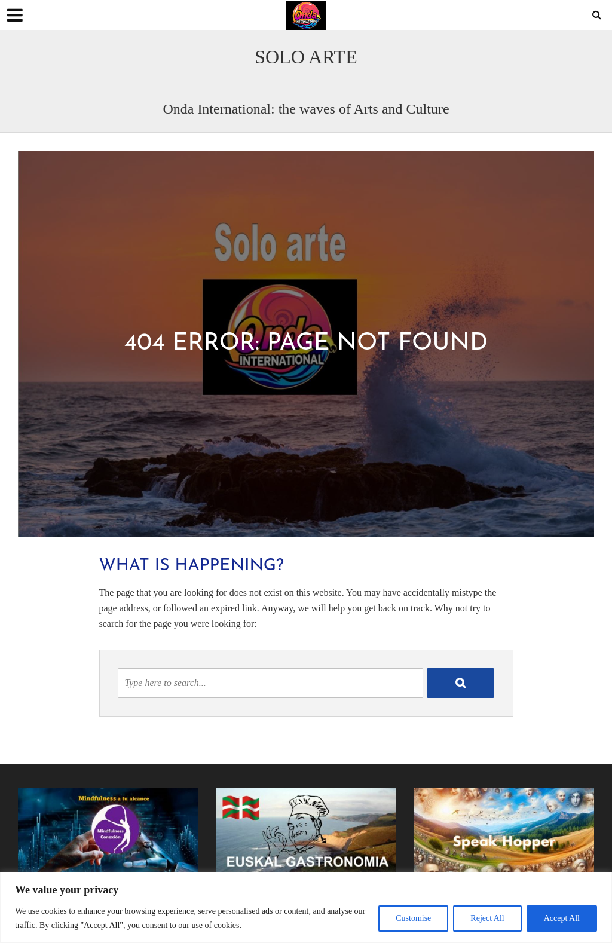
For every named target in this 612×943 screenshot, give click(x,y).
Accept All (562, 918)
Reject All (487, 918)
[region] (306, 907)
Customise (413, 918)
